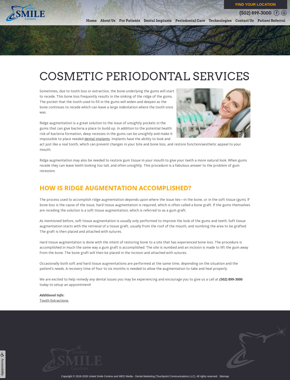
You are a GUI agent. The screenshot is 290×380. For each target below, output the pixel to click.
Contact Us (244, 21)
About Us (108, 21)
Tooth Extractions (54, 300)
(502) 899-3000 (255, 13)
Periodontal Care (190, 21)
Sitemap (224, 376)
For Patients (129, 21)
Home (91, 21)
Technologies (220, 21)
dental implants (97, 139)
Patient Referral (272, 21)
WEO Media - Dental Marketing (137, 376)
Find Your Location (255, 4)
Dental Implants (158, 21)
